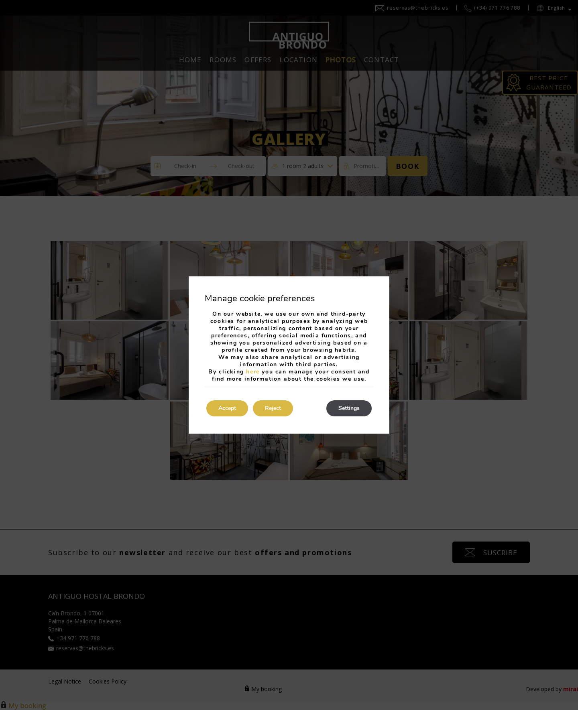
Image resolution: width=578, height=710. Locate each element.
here (252, 371)
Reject (273, 408)
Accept (227, 408)
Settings (349, 408)
